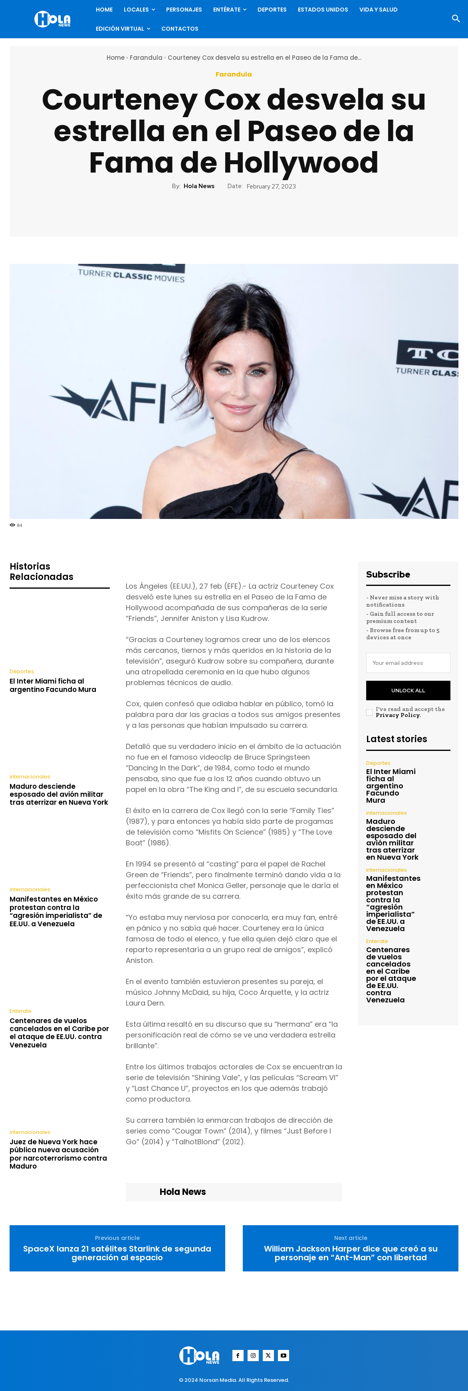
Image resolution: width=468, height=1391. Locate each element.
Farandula (146, 57)
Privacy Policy (398, 715)
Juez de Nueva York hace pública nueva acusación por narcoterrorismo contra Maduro (58, 1154)
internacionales (30, 776)
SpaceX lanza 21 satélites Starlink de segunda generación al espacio (117, 1253)
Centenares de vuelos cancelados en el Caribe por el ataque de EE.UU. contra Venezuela (59, 1033)
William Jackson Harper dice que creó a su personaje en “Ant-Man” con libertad (351, 1253)
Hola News (199, 186)
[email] (408, 663)
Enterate (21, 1011)
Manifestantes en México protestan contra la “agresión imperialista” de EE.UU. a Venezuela (56, 911)
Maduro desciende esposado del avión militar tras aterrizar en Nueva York (59, 794)
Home (116, 57)
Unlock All (408, 690)
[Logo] (54, 19)
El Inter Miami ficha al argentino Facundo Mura (53, 685)
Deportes (22, 671)
